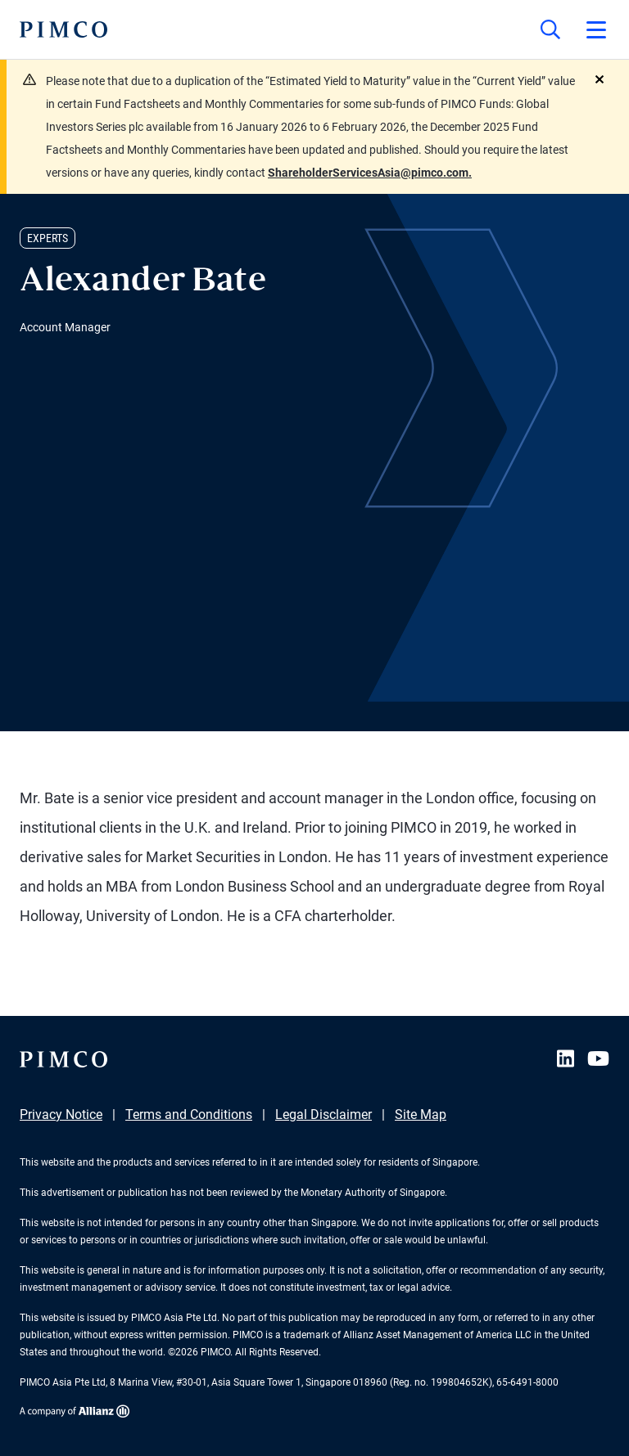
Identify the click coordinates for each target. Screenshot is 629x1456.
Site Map (420, 1114)
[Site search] (550, 29)
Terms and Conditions (188, 1114)
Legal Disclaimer (323, 1114)
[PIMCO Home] (63, 29)
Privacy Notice (61, 1114)
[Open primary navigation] (596, 29)
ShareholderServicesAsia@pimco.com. (370, 172)
